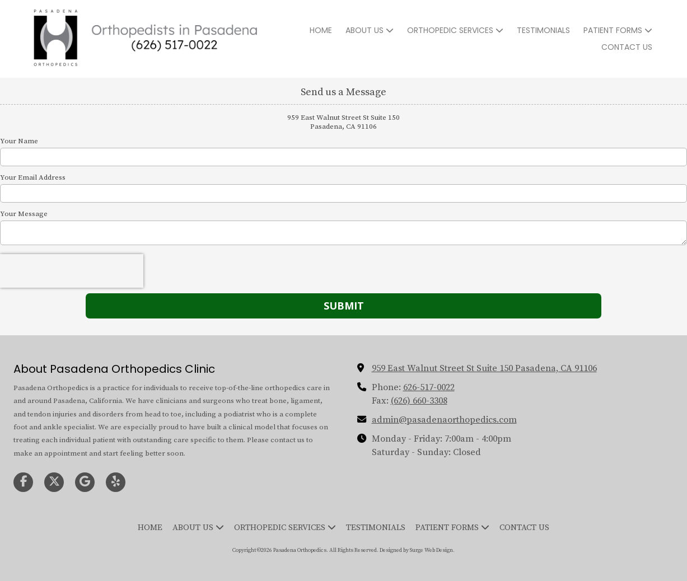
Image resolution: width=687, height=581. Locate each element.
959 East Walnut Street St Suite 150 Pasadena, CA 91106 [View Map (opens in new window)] (484, 368)
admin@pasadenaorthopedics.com (444, 419)
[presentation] (71, 271)
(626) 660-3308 (419, 400)
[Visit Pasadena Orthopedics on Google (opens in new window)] (85, 482)
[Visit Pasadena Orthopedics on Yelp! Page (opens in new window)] (115, 482)
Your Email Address (33, 177)
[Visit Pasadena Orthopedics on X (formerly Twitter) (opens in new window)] (54, 482)
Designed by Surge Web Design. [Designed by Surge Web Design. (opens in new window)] (417, 550)
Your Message (24, 213)
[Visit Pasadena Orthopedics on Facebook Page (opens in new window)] (23, 482)
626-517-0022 (429, 387)
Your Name (19, 141)
